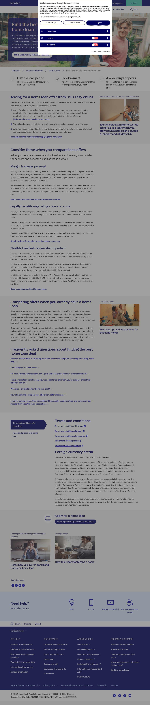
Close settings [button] (51, 23)
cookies (53, 17)
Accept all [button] (98, 23)
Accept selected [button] (74, 23)
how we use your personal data (70, 17)
